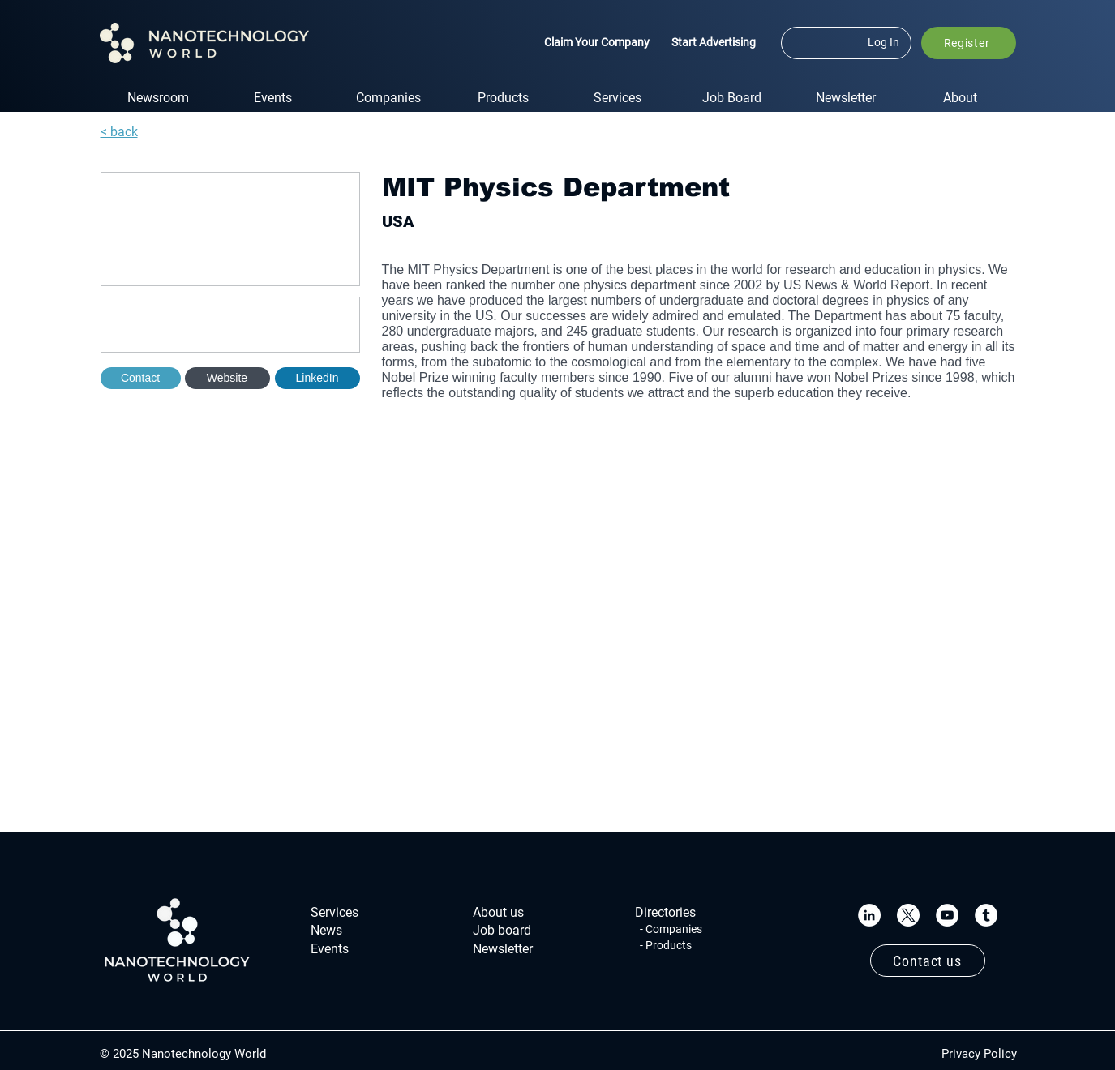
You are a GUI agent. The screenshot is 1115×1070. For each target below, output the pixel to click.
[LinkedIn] (869, 915)
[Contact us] (927, 960)
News (326, 930)
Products (668, 945)
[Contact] (141, 378)
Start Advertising (713, 42)
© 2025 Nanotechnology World (183, 1053)
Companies (673, 928)
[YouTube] (947, 915)
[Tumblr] (986, 915)
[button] (968, 43)
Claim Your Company (597, 42)
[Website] (227, 378)
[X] (908, 915)
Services (334, 912)
